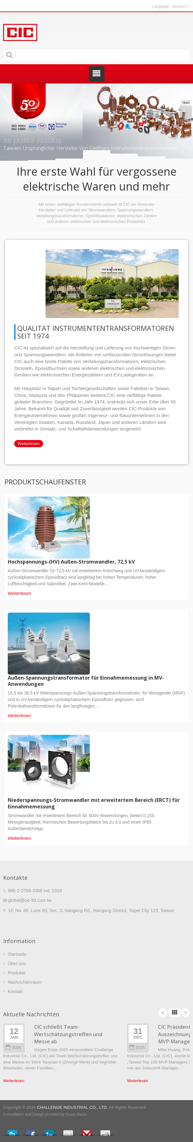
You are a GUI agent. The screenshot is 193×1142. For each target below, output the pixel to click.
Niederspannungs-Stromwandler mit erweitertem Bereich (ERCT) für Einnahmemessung (94, 803)
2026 (13, 1047)
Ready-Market (76, 1114)
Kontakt (15, 991)
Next (185, 1012)
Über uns (17, 963)
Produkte (17, 972)
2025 (137, 1047)
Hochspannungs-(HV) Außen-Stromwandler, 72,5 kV (71, 562)
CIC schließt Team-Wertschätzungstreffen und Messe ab (68, 1034)
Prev (163, 1012)
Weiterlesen (29, 443)
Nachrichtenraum (25, 982)
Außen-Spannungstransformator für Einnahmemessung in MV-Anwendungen (86, 681)
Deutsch (179, 6)
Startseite (17, 954)
